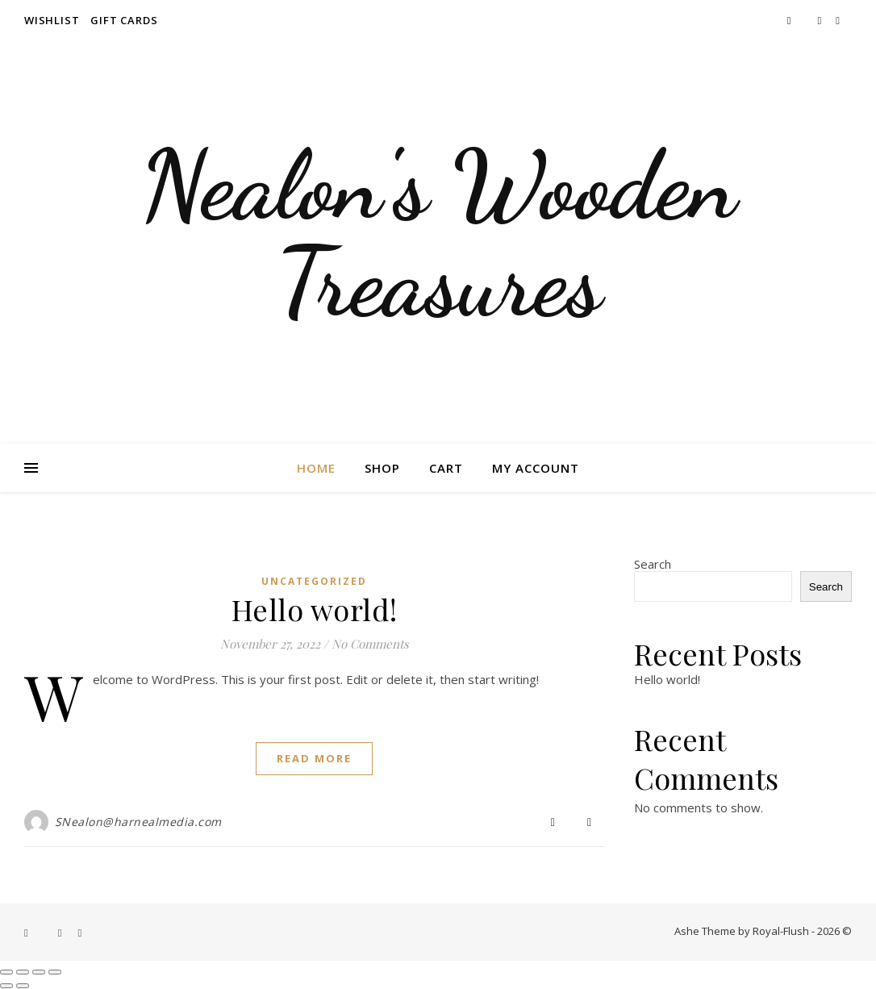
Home (316, 468)
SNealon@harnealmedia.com (138, 821)
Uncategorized (314, 581)
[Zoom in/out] (6, 972)
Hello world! (315, 609)
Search (652, 564)
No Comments (370, 644)
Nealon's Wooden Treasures (438, 234)
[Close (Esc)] (54, 972)
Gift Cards (123, 20)
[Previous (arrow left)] (6, 985)
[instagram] (821, 20)
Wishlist (51, 20)
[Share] (38, 972)
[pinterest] (838, 20)
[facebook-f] (790, 20)
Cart (446, 468)
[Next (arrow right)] (22, 985)
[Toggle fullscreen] (22, 972)
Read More (314, 758)
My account (535, 468)
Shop (382, 468)
